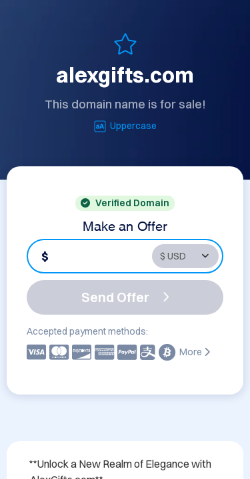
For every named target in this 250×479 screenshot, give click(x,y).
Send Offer (125, 297)
